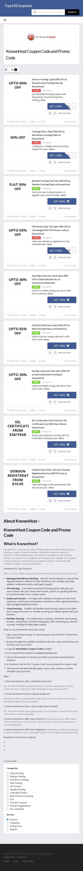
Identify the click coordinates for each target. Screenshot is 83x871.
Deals (15, 861)
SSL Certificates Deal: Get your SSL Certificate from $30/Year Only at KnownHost (49, 424)
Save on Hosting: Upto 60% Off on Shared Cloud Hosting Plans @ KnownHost (49, 83)
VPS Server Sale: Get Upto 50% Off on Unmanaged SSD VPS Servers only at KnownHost (51, 230)
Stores (6, 861)
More (43, 100)
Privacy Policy (9, 857)
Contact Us (21, 857)
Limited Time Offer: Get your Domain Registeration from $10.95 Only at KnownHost (51, 473)
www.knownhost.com (46, 653)
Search (72, 12)
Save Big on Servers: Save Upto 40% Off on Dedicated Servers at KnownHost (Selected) (50, 279)
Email (41, 121)
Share (32, 121)
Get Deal (61, 201)
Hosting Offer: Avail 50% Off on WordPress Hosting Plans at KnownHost (48, 135)
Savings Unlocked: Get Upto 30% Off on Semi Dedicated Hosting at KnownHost (51, 374)
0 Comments (69, 121)
